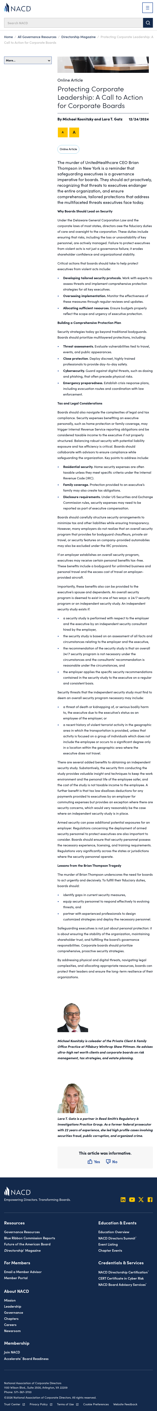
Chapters (11, 1318)
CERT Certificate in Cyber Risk (121, 1278)
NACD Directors (117, 1238)
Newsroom (12, 1330)
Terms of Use (65, 1404)
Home (8, 36)
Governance (13, 1312)
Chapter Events (110, 1250)
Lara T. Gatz (112, 118)
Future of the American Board (27, 1244)
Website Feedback (125, 1404)
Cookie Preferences (96, 1404)
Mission (10, 1300)
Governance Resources (22, 1231)
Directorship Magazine (78, 36)
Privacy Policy (39, 1404)
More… (28, 60)
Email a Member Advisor (23, 1271)
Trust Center (12, 1404)
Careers (10, 1324)
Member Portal (16, 1277)
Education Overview (113, 1231)
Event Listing (108, 1244)
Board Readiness (26, 1358)
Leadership (12, 1306)
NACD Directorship (123, 1272)
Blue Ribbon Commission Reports (29, 1237)
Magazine (22, 1250)
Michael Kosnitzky (78, 118)
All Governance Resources (37, 36)
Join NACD (12, 1352)
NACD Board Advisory (122, 1284)
